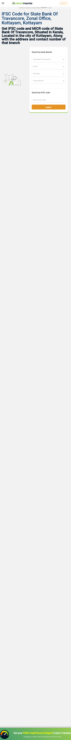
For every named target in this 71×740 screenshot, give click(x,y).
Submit (49, 107)
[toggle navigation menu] (3, 3)
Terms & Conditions (44, 737)
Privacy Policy (57, 737)
